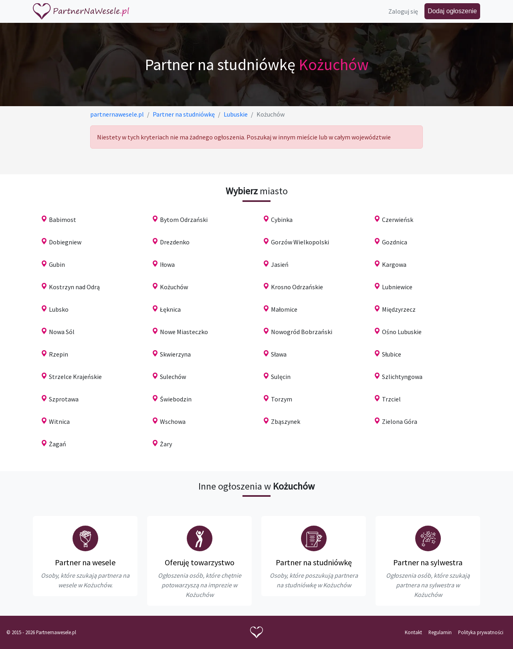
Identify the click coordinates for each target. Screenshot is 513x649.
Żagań (57, 444)
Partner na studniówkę (314, 562)
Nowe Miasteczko (184, 332)
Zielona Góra (399, 421)
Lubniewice (397, 287)
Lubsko (59, 309)
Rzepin (58, 354)
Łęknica (170, 309)
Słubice (391, 354)
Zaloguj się (403, 11)
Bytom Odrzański (184, 220)
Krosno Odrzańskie (297, 287)
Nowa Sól (62, 332)
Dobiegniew (65, 242)
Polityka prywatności (480, 632)
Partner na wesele (85, 562)
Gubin (57, 264)
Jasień (280, 264)
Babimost (62, 220)
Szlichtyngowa (402, 377)
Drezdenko (175, 242)
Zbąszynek (285, 421)
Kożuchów (174, 287)
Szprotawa (64, 399)
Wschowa (173, 421)
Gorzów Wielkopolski (300, 242)
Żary (166, 444)
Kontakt (413, 632)
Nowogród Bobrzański (301, 332)
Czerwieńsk (397, 220)
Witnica (59, 421)
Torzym (281, 399)
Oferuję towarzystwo (199, 562)
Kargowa (394, 264)
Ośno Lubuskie (402, 332)
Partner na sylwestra (428, 562)
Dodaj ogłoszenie (452, 11)
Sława (279, 354)
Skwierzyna (175, 354)
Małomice (284, 309)
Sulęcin (281, 377)
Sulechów (173, 377)
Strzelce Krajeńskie (75, 377)
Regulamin (440, 632)
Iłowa (167, 264)
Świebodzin (176, 399)
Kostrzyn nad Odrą (74, 287)
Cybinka (282, 220)
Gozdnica (394, 242)
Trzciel (391, 399)
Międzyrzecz (399, 309)
